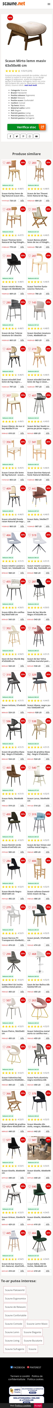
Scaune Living (12, 1340)
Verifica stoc (31, 127)
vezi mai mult (30, 85)
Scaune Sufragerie (14, 1349)
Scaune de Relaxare (15, 1307)
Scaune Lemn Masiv (37, 1323)
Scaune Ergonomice (15, 1298)
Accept (38, 1405)
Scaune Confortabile (15, 1315)
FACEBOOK (17, 1367)
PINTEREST (34, 1367)
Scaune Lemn (12, 1332)
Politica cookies (35, 1379)
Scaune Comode (13, 1323)
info (22, 200)
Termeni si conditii (20, 1376)
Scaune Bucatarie (33, 1340)
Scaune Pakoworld (14, 1290)
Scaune (32, 1349)
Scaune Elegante (32, 1332)
